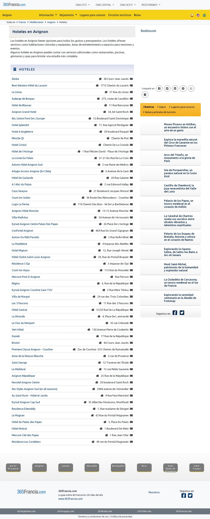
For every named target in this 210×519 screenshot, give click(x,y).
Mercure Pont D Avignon (26, 276)
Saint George (19, 362)
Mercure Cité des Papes (25, 435)
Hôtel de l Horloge (22, 151)
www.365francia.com (70, 498)
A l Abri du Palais (22, 184)
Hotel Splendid (20, 125)
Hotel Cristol (19, 144)
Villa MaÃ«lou (20, 217)
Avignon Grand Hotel (24, 111)
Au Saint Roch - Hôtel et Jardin (30, 395)
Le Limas (17, 92)
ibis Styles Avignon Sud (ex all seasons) (34, 389)
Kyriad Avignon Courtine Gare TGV (32, 290)
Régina (16, 283)
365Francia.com (183, 511)
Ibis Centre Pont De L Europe (28, 118)
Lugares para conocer (93, 15)
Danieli (16, 336)
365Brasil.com (105, 511)
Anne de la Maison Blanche (27, 356)
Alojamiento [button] (67, 15)
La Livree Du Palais (22, 158)
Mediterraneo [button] (150, 4)
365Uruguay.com (65, 511)
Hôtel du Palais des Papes (27, 422)
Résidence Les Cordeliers (26, 441)
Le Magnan (18, 415)
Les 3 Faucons (20, 303)
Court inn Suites (21, 197)
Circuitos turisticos (119, 15)
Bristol (16, 342)
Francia (22, 22)
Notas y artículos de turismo (160, 112)
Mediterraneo (36, 22)
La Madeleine (19, 243)
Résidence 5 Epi (21, 263)
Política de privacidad (121, 516)
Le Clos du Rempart (23, 323)
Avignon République (23, 375)
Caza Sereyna (19, 191)
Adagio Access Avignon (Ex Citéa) (31, 171)
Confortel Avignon (22, 230)
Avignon (7, 15)
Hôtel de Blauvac (21, 105)
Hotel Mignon (20, 250)
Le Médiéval (18, 369)
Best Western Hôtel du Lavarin (29, 85)
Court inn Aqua (20, 270)
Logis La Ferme (20, 204)
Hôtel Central (19, 309)
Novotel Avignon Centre (25, 382)
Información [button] (46, 15)
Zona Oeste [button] (126, 4)
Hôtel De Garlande (22, 177)
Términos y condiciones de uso (93, 516)
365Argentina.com (26, 511)
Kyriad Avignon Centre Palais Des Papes (35, 224)
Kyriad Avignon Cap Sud (26, 402)
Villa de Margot (21, 296)
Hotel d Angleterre (22, 131)
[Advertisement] (170, 58)
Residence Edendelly (23, 408)
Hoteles (63, 22)
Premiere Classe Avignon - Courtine (32, 349)
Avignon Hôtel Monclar (25, 210)
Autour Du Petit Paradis (25, 237)
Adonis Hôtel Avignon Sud (27, 164)
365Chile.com (144, 511)
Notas (137, 15)
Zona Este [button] (81, 4)
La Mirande (18, 316)
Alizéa (15, 78)
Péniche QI (18, 138)
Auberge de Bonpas (23, 98)
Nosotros (154, 492)
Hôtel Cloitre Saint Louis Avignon (31, 257)
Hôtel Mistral (19, 428)
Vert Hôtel (18, 329)
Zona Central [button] (104, 4)
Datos (162, 107)
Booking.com (148, 30)
